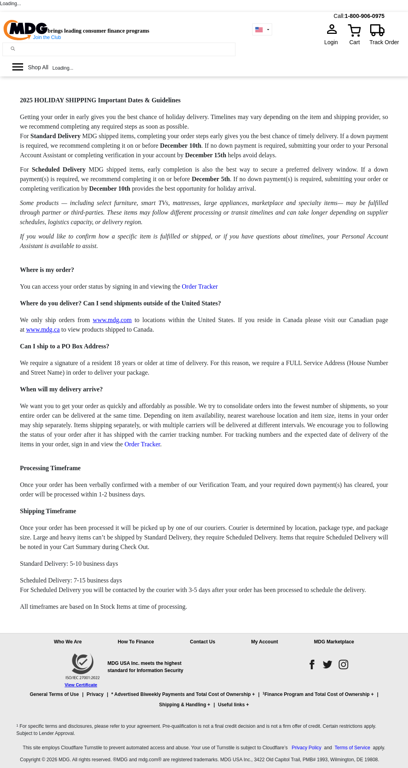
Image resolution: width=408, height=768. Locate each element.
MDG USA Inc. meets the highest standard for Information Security (145, 667)
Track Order (384, 42)
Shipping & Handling (182, 704)
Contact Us (202, 642)
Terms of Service (352, 747)
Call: (339, 16)
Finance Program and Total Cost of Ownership (316, 694)
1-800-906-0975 (364, 16)
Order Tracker (200, 286)
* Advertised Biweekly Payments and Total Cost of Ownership (181, 694)
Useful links (231, 704)
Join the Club (47, 37)
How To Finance (136, 642)
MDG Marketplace (334, 642)
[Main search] (13, 49)
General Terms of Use (54, 694)
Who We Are (68, 642)
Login (333, 42)
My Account (264, 642)
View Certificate (81, 684)
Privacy (95, 694)
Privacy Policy (307, 747)
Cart (354, 42)
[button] (204, 703)
